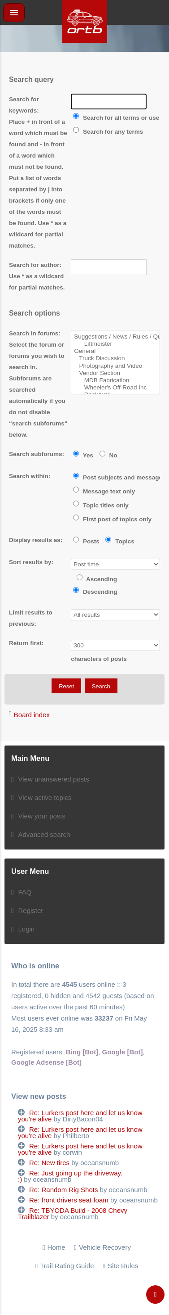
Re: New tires (49, 1162)
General (115, 351)
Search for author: (35, 265)
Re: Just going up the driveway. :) (70, 1176)
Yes (83, 455)
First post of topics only (112, 519)
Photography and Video (115, 366)
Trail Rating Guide (67, 1266)
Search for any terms (108, 131)
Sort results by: (31, 562)
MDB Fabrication (115, 380)
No (108, 455)
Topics (119, 541)
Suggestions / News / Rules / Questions (115, 336)
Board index (32, 715)
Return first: (26, 643)
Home (56, 1247)
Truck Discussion (115, 358)
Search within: (29, 476)
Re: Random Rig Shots (63, 1189)
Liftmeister (115, 344)
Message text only (104, 491)
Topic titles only (101, 505)
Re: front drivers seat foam (68, 1200)
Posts (86, 541)
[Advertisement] (84, 63)
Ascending (97, 579)
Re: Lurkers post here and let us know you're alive (80, 1116)
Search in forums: (35, 333)
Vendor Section (115, 373)
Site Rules (123, 1266)
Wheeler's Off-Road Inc (115, 387)
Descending (95, 591)
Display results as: (35, 540)
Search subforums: (36, 454)
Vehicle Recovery (105, 1247)
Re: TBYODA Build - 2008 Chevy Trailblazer (72, 1213)
